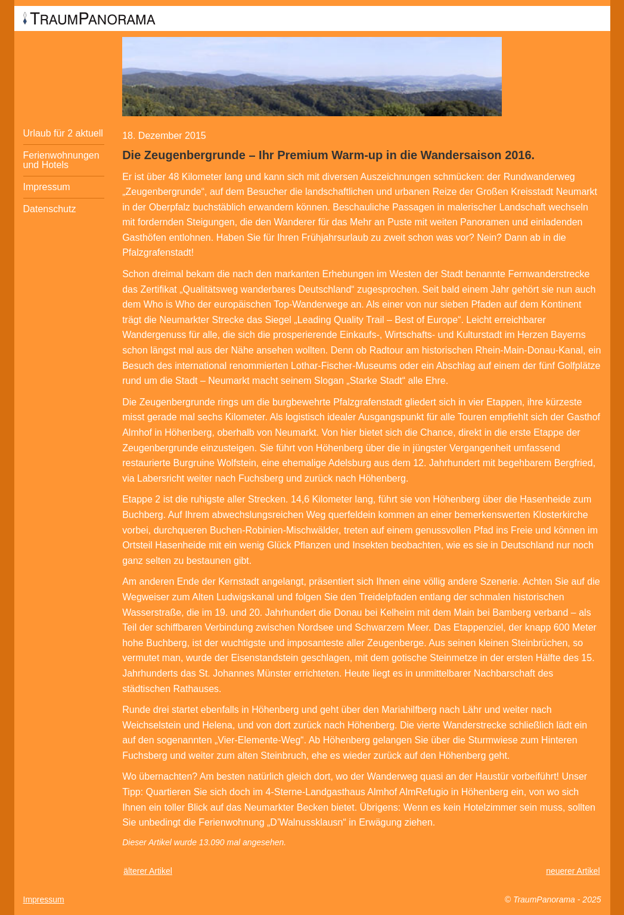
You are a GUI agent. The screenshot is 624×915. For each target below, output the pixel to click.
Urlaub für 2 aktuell (63, 133)
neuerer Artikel (573, 871)
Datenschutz (49, 209)
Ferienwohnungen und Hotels (61, 160)
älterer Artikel (147, 871)
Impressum (46, 187)
